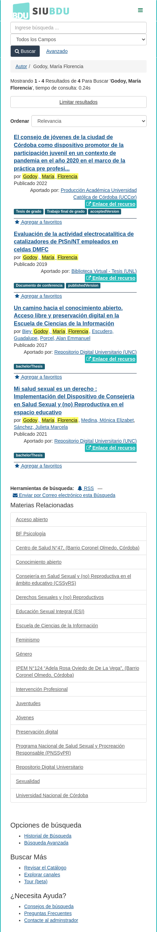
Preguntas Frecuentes (48, 913)
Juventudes (28, 703)
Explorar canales (42, 874)
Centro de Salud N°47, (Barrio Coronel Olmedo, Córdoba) (77, 548)
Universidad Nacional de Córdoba (52, 795)
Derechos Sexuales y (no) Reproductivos (60, 597)
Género (24, 654)
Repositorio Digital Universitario (49, 767)
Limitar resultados (78, 102)
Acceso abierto (32, 519)
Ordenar (19, 121)
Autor (21, 66)
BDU (19, 11)
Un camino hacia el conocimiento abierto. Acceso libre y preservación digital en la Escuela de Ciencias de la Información (68, 316)
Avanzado (57, 51)
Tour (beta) (36, 881)
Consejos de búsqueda (48, 906)
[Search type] (78, 39)
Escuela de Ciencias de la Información (57, 625)
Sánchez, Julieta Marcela (41, 427)
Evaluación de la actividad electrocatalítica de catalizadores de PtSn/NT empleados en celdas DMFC (74, 242)
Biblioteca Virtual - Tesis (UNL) (104, 271)
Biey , (55, 331)
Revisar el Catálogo (45, 867)
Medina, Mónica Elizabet (107, 420)
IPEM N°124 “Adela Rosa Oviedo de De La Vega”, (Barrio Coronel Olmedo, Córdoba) (77, 671)
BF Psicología (31, 533)
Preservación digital (37, 732)
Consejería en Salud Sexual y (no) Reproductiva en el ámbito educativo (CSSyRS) (73, 579)
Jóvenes (25, 717)
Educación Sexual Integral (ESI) (50, 611)
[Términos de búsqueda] (78, 28)
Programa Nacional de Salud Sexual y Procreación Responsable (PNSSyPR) (70, 749)
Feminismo (27, 640)
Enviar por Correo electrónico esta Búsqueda (64, 495)
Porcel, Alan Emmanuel (65, 338)
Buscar (25, 51)
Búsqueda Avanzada (46, 843)
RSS (86, 488)
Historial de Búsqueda (47, 836)
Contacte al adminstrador (51, 920)
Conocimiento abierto (38, 562)
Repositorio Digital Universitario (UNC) (95, 352)
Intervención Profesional (42, 689)
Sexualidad (28, 781)
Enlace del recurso (110, 204)
